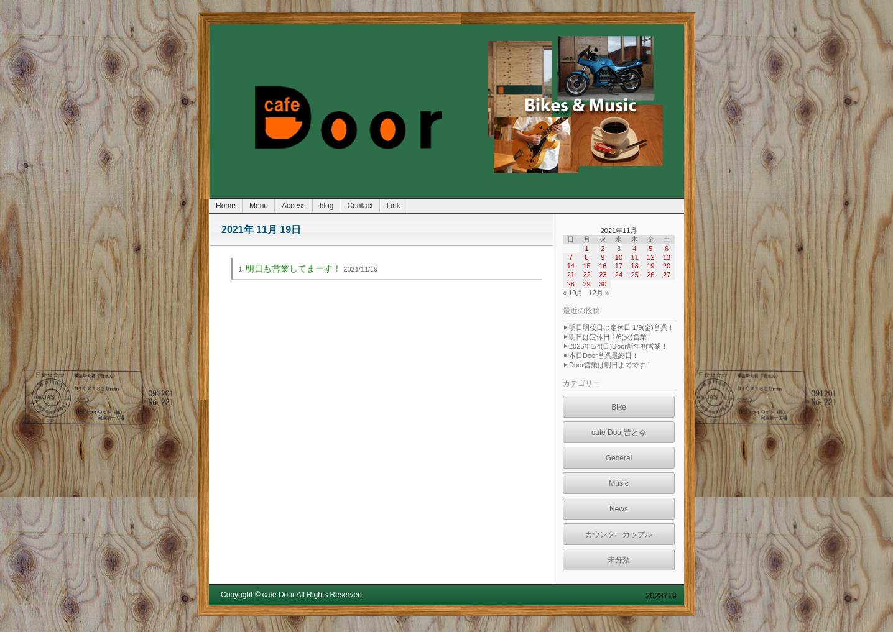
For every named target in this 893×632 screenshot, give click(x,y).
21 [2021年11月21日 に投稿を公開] (571, 274)
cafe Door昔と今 (618, 432)
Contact (359, 205)
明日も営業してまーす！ (293, 268)
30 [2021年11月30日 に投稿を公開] (602, 284)
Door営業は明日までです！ (610, 365)
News (618, 509)
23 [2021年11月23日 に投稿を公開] (602, 274)
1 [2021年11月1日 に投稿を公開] (586, 248)
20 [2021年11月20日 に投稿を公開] (666, 266)
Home (226, 205)
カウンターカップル (618, 534)
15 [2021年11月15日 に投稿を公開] (586, 266)
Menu (258, 205)
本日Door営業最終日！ (604, 355)
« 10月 (573, 292)
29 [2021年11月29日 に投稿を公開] (586, 284)
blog (327, 205)
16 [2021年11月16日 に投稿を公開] (602, 266)
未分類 (619, 560)
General (619, 458)
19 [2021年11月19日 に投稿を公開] (650, 266)
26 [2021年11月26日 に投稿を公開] (650, 274)
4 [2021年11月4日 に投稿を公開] (635, 248)
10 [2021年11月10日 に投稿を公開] (618, 257)
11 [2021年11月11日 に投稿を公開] (635, 257)
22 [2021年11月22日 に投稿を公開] (586, 274)
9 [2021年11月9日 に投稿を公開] (602, 257)
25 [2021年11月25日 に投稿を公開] (635, 274)
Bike (618, 407)
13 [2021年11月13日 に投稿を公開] (666, 257)
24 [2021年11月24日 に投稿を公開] (618, 274)
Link (393, 205)
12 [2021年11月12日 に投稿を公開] (650, 257)
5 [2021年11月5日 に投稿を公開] (650, 248)
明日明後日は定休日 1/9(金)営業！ (621, 327)
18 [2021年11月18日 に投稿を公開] (635, 266)
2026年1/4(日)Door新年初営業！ (618, 346)
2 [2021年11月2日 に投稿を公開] (602, 248)
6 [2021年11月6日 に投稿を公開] (667, 248)
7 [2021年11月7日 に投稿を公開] (571, 257)
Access (294, 205)
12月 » (599, 292)
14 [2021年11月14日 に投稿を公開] (571, 266)
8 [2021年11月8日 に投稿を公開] (586, 257)
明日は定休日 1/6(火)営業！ (611, 337)
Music (618, 483)
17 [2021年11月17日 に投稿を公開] (618, 266)
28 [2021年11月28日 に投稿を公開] (571, 284)
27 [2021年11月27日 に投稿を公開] (666, 274)
